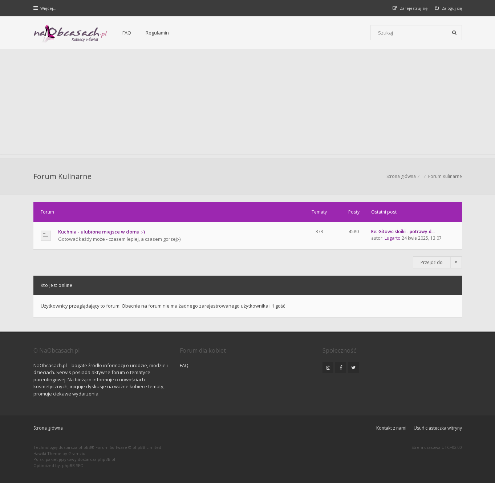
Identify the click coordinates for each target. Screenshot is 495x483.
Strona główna (48, 428)
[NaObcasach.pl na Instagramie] (327, 367)
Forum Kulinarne (62, 176)
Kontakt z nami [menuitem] (391, 428)
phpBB (84, 447)
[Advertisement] (248, 103)
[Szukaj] (454, 32)
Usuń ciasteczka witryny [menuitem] (438, 428)
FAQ (126, 32)
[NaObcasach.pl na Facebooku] (340, 367)
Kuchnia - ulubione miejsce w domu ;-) (101, 231)
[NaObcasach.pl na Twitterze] (353, 367)
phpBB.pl (106, 459)
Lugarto (393, 238)
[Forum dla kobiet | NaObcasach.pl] (70, 33)
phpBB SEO (73, 465)
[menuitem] (448, 8)
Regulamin (157, 32)
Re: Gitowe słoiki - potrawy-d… (403, 231)
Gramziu (76, 453)
